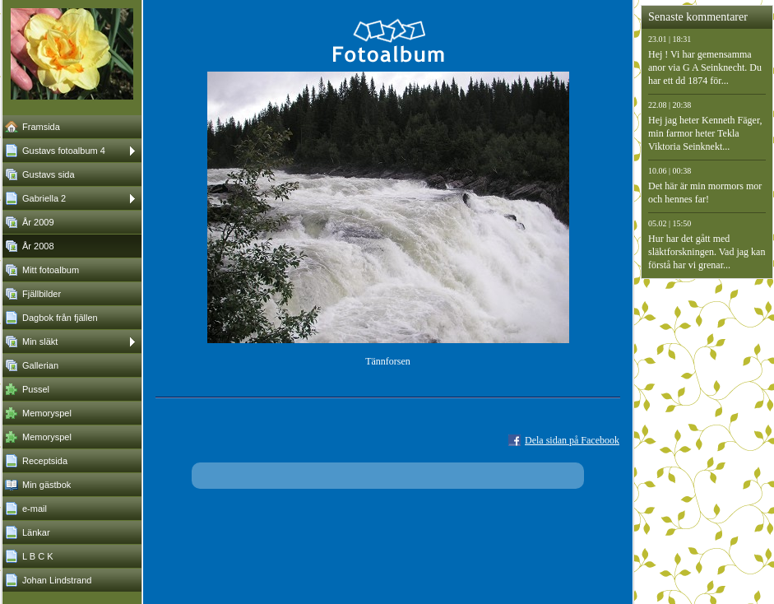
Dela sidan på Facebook (572, 440)
